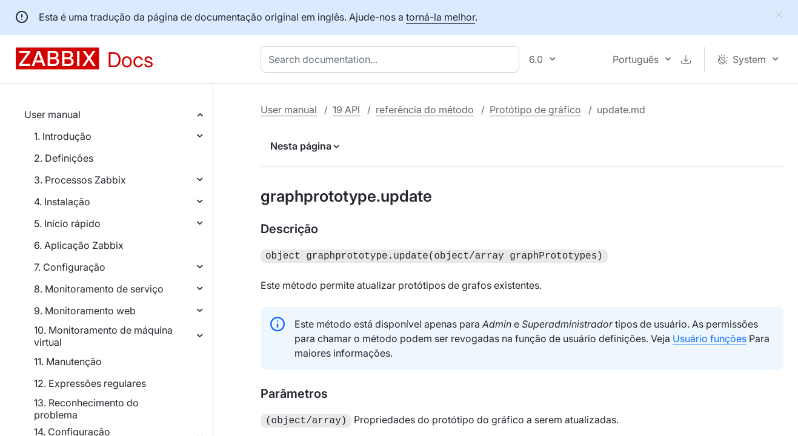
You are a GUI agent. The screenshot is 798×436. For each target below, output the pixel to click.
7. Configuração (69, 267)
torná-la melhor (440, 17)
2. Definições (63, 158)
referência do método (425, 110)
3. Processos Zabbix (80, 180)
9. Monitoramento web (85, 311)
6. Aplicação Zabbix (79, 245)
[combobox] (392, 59)
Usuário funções (709, 337)
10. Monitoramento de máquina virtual (103, 336)
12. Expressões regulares (90, 383)
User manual (52, 114)
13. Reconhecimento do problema (86, 409)
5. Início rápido (67, 223)
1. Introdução (62, 136)
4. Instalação (62, 202)
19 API (346, 110)
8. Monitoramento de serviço (99, 289)
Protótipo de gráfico (535, 110)
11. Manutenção (68, 361)
